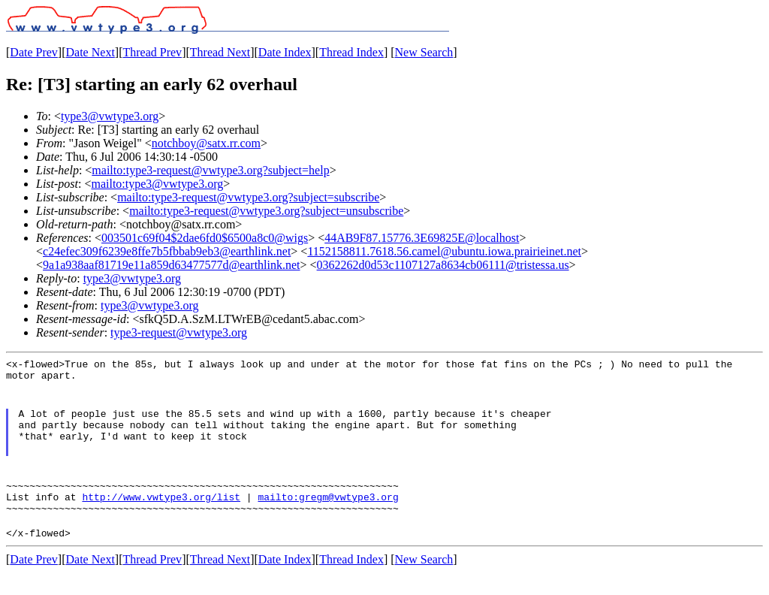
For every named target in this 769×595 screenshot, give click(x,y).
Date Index (285, 52)
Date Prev (34, 52)
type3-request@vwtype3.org (178, 332)
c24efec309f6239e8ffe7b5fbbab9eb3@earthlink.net (167, 251)
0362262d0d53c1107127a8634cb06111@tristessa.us (443, 264)
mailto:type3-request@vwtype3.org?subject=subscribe (248, 197)
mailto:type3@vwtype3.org (157, 183)
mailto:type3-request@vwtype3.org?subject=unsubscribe (266, 210)
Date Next (90, 52)
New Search (424, 52)
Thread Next (220, 52)
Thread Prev (152, 52)
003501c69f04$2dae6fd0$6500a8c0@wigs (204, 237)
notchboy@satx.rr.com (206, 143)
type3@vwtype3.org (109, 116)
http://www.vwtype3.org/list (161, 514)
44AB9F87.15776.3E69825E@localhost (421, 237)
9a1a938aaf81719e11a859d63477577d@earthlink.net (171, 264)
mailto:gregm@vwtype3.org (328, 514)
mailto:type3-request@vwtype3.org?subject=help (210, 170)
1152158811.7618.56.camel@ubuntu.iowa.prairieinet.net (444, 251)
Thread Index (351, 52)
